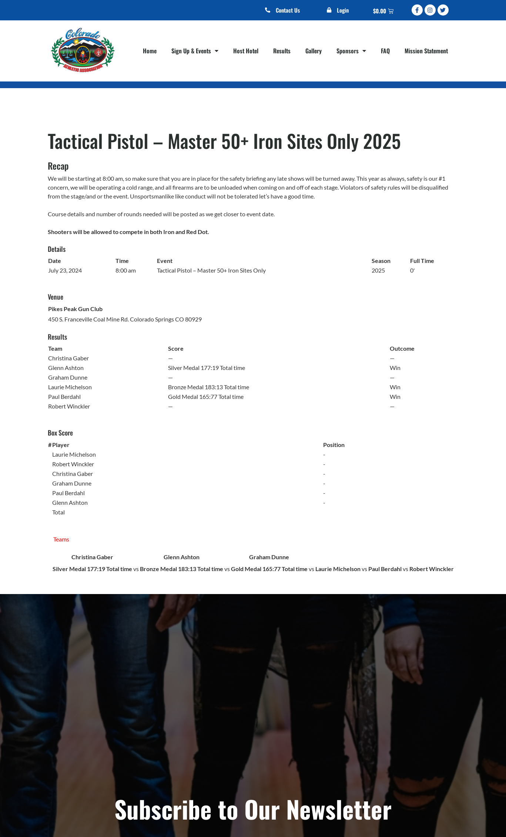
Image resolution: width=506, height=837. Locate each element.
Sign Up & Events (194, 50)
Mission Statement (426, 50)
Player (61, 444)
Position (334, 444)
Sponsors (351, 50)
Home (150, 50)
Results (282, 50)
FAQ (385, 50)
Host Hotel (245, 50)
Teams (61, 539)
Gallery (313, 50)
